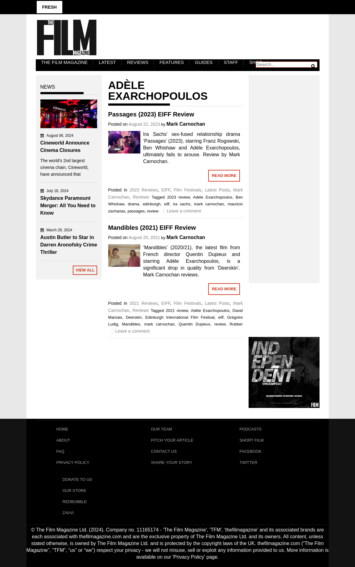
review (153, 211)
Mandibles (131, 324)
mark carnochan (209, 204)
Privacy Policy (72, 462)
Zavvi (68, 512)
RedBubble (75, 501)
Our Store (74, 490)
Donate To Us (77, 479)
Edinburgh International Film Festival (180, 317)
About (63, 440)
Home (62, 429)
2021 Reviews (144, 303)
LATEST (107, 62)
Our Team (161, 429)
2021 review (177, 310)
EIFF (165, 189)
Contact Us (164, 451)
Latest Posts (217, 189)
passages (136, 211)
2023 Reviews (144, 189)
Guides (204, 62)
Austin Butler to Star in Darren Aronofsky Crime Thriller (68, 245)
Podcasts (251, 429)
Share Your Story (171, 462)
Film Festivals (187, 189)
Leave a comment (184, 210)
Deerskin (134, 317)
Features (171, 62)
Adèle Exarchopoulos (212, 197)
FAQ (60, 451)
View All (85, 270)
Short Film (252, 440)
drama (133, 204)
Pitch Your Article (172, 440)
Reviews (137, 62)
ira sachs (181, 204)
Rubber (236, 324)
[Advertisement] (284, 172)
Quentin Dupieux (194, 324)
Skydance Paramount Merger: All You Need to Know (68, 205)
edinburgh (152, 204)
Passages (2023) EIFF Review (151, 114)
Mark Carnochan (186, 124)
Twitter (249, 462)
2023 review (178, 197)
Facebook (251, 451)
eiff (166, 204)
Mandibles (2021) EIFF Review (152, 227)
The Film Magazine (64, 62)
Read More (224, 175)
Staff (231, 62)
